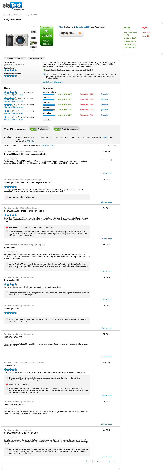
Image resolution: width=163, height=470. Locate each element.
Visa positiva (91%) (65, 104)
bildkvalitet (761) (130, 44)
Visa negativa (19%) (87, 99)
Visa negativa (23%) (87, 110)
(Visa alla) (104, 94)
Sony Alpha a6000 (83, 27)
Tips (61, 27)
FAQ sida (30, 141)
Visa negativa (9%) (86, 104)
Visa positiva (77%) (65, 110)
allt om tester (13, 6)
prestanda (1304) (130, 38)
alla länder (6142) (47, 146)
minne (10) (145, 36)
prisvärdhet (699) (130, 48)
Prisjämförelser (36, 58)
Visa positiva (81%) (65, 99)
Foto (10, 15)
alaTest (5, 15)
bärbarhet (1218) (130, 41)
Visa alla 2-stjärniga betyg (19, 112)
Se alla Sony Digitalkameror (53, 82)
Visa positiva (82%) (65, 94)
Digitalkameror (18, 15)
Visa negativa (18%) (87, 94)
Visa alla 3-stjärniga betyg (19, 106)
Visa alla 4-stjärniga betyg (19, 99)
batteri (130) (146, 33)
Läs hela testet (106, 174)
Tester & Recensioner (15, 58)
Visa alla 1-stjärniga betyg (19, 118)
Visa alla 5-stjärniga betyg (19, 93)
